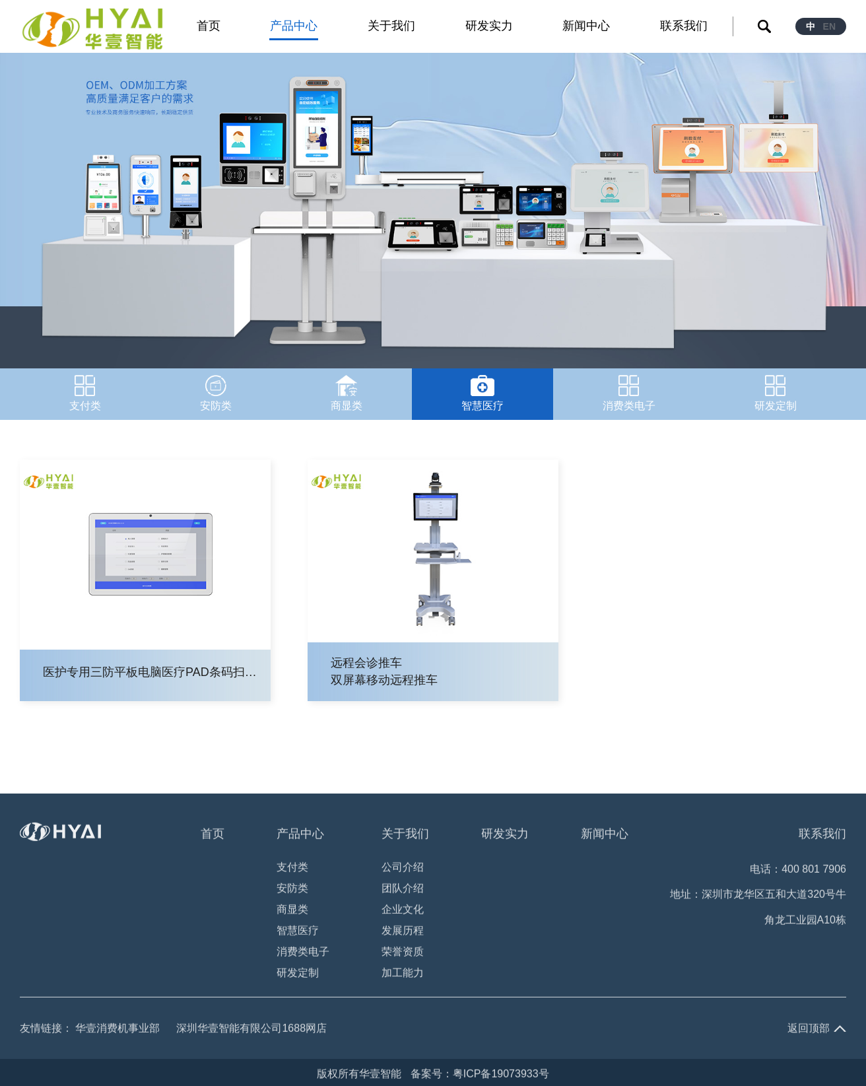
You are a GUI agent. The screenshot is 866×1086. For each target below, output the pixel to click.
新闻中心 (604, 835)
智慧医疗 (298, 931)
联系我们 (822, 835)
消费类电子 (303, 953)
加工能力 (403, 974)
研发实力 (505, 835)
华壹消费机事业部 (117, 1029)
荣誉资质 (403, 953)
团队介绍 (403, 889)
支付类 (292, 868)
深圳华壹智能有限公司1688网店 (251, 1029)
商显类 (292, 910)
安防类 (292, 889)
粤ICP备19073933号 (501, 1075)
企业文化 (403, 910)
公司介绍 (403, 868)
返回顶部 (808, 1029)
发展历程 (403, 931)
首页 (212, 835)
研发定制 (298, 974)
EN (829, 26)
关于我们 (405, 835)
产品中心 (300, 835)
